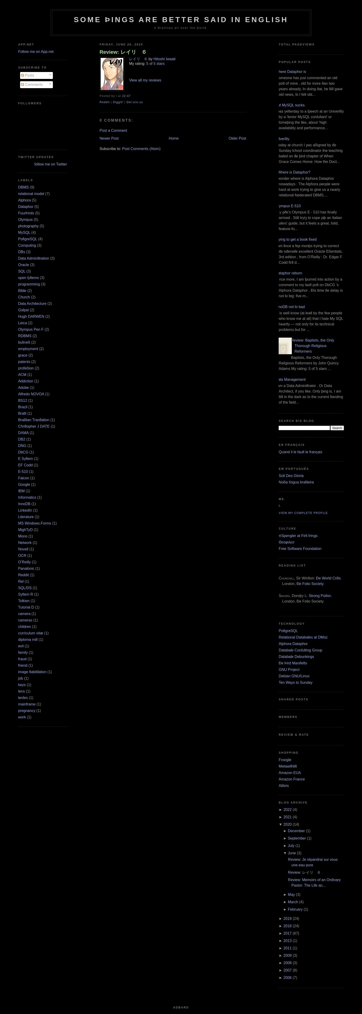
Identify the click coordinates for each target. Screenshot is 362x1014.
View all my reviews (145, 80)
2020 (288, 824)
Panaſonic (26, 568)
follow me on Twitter (50, 164)
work (22, 717)
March (293, 902)
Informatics (27, 497)
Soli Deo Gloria (291, 476)
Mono (22, 536)
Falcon (23, 478)
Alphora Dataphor (293, 644)
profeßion (26, 368)
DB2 (21, 439)
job (20, 678)
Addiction (25, 381)
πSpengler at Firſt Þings (298, 536)
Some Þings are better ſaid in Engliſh (181, 19)
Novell (23, 549)
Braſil (22, 413)
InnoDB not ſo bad (290, 307)
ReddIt (105, 102)
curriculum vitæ (30, 633)
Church (24, 297)
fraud (22, 659)
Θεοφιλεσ (286, 542)
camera (24, 614)
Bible (22, 291)
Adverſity (282, 139)
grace (22, 355)
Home (174, 138)
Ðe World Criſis (328, 578)
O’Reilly (24, 562)
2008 (288, 963)
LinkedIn (25, 510)
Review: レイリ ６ (123, 52)
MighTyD (25, 530)
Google (24, 484)
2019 (288, 919)
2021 (288, 817)
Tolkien (24, 601)
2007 (288, 970)
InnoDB (24, 504)
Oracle (23, 265)
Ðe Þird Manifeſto (293, 663)
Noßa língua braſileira (296, 482)
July (291, 846)
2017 (288, 933)
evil (21, 646)
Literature (26, 517)
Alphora (24, 200)
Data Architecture (32, 304)
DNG (22, 446)
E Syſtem (25, 459)
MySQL (24, 232)
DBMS (23, 187)
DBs (21, 252)
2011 (288, 948)
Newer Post (109, 138)
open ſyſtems (28, 278)
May (291, 895)
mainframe (27, 704)
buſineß (24, 342)
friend (22, 665)
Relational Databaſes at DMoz (303, 637)
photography (28, 226)
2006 (288, 978)
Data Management (290, 379)
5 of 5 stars (155, 64)
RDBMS (24, 336)
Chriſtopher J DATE (34, 426)
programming (29, 284)
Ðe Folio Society (310, 584)
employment (28, 349)
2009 (288, 955)
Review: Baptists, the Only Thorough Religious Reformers (312, 345)
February (295, 909)
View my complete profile (303, 513)
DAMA (23, 433)
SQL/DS (25, 588)
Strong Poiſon (320, 596)
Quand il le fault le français (300, 452)
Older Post (237, 138)
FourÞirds (26, 213)
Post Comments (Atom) (141, 149)
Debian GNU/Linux (294, 676)
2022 (288, 810)
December (296, 831)
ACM (22, 375)
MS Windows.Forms (34, 523)
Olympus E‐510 (288, 206)
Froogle (285, 760)
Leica (22, 323)
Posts (27, 75)
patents (24, 362)
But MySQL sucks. (290, 105)
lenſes (23, 698)
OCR (22, 556)
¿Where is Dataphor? (292, 172)
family (23, 652)
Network (25, 543)
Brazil (22, 407)
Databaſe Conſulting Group (300, 650)
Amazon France (292, 779)
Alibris (284, 786)
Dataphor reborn (288, 273)
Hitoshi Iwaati (164, 59)
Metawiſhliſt (288, 766)
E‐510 (23, 472)
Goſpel (23, 310)
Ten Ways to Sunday (295, 682)
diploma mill (27, 640)
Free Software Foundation (300, 549)
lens (21, 691)
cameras (25, 620)
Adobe (23, 388)
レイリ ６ (138, 59)
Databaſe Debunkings (296, 657)
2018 (288, 926)
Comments (32, 85)
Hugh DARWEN (31, 316)
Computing (27, 245)
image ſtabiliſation (32, 672)
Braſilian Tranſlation (33, 420)
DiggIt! (118, 102)
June (292, 853)
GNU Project (289, 670)
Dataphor (25, 207)
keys (22, 685)
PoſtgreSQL (27, 239)
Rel (21, 581)
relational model (31, 194)
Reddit (23, 575)
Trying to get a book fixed (296, 239)
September (297, 838)
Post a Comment (113, 130)
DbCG (23, 452)
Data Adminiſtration (33, 258)
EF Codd (25, 465)
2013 (288, 941)
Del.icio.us (135, 102)
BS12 (22, 400)
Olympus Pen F (30, 329)
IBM (21, 491)
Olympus (25, 220)
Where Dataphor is (290, 72)
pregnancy (26, 711)
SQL (21, 271)
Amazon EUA (290, 773)
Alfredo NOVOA (31, 394)
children (24, 627)
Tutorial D (26, 607)
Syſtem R (25, 594)
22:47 (126, 96)
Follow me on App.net (36, 52)
